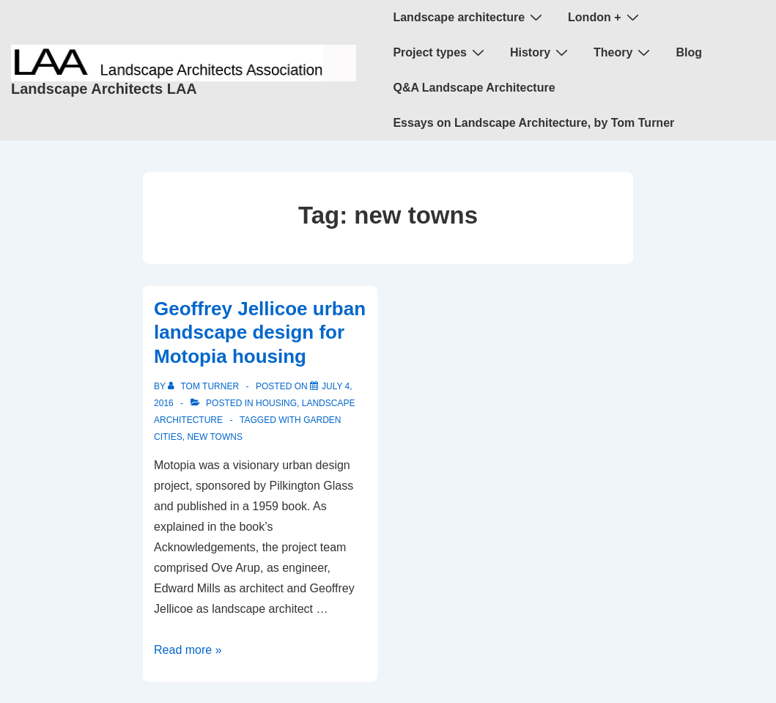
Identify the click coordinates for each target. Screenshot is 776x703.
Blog (689, 52)
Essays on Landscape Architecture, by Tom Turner (533, 123)
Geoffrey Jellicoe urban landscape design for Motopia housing (260, 332)
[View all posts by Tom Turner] (204, 386)
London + (605, 17)
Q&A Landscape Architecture (474, 87)
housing (276, 403)
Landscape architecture (469, 17)
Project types (440, 52)
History (541, 52)
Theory (624, 52)
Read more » (188, 650)
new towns (215, 437)
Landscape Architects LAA (104, 89)
